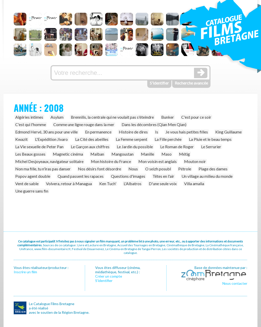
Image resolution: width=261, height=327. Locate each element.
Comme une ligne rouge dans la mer (83, 124)
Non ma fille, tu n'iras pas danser (43, 168)
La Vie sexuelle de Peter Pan (39, 146)
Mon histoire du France (111, 161)
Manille (147, 154)
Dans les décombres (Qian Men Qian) (154, 124)
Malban (97, 154)
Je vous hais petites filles (187, 131)
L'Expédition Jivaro (51, 139)
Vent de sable (27, 183)
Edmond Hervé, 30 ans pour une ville (46, 131)
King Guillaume (228, 131)
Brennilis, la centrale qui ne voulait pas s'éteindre (112, 117)
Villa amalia (194, 183)
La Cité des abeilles (91, 139)
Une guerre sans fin (31, 190)
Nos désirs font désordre (99, 168)
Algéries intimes (29, 117)
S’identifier (103, 280)
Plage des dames (213, 168)
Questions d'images (128, 176)
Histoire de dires (133, 131)
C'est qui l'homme (30, 124)
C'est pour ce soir (196, 117)
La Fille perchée (168, 139)
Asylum (57, 117)
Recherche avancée (191, 82)
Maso (166, 154)
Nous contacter (234, 283)
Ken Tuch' (107, 183)
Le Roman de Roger (177, 146)
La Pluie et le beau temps (210, 139)
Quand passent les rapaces (81, 176)
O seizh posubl (158, 168)
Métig (184, 154)
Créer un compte (108, 276)
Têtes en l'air (163, 176)
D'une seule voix (163, 183)
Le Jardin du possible (135, 146)
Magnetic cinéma (68, 154)
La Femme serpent (131, 139)
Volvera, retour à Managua (69, 183)
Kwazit (21, 139)
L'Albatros (132, 183)
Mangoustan (122, 154)
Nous (133, 168)
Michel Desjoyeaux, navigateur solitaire (49, 161)
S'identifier (159, 82)
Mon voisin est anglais (157, 161)
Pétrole (184, 168)
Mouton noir (195, 161)
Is (156, 131)
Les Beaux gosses (30, 154)
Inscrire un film (25, 272)
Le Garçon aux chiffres (90, 146)
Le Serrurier (211, 146)
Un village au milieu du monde (207, 176)
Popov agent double (32, 176)
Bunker (167, 117)
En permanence (98, 131)
